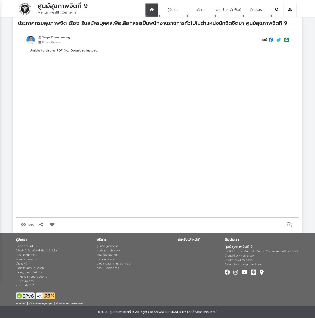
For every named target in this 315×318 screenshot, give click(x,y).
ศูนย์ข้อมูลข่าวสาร (107, 246)
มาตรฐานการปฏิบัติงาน (30, 268)
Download (78, 50)
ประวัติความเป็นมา (27, 246)
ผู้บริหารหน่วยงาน (26, 255)
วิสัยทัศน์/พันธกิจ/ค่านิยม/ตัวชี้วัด (36, 250)
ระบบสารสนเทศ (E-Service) (114, 263)
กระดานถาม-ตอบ (107, 259)
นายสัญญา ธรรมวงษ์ (202, 311)
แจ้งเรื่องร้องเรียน (108, 255)
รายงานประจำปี (25, 285)
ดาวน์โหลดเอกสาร (108, 268)
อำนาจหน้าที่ (23, 263)
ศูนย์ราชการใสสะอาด (109, 250)
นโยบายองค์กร (25, 281)
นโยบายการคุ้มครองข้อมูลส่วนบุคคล (41, 303)
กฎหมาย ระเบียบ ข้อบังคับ (31, 277)
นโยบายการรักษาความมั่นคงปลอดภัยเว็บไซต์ (70, 303)
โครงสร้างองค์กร (26, 259)
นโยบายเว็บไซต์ (20, 303)
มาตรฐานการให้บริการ (29, 272)
